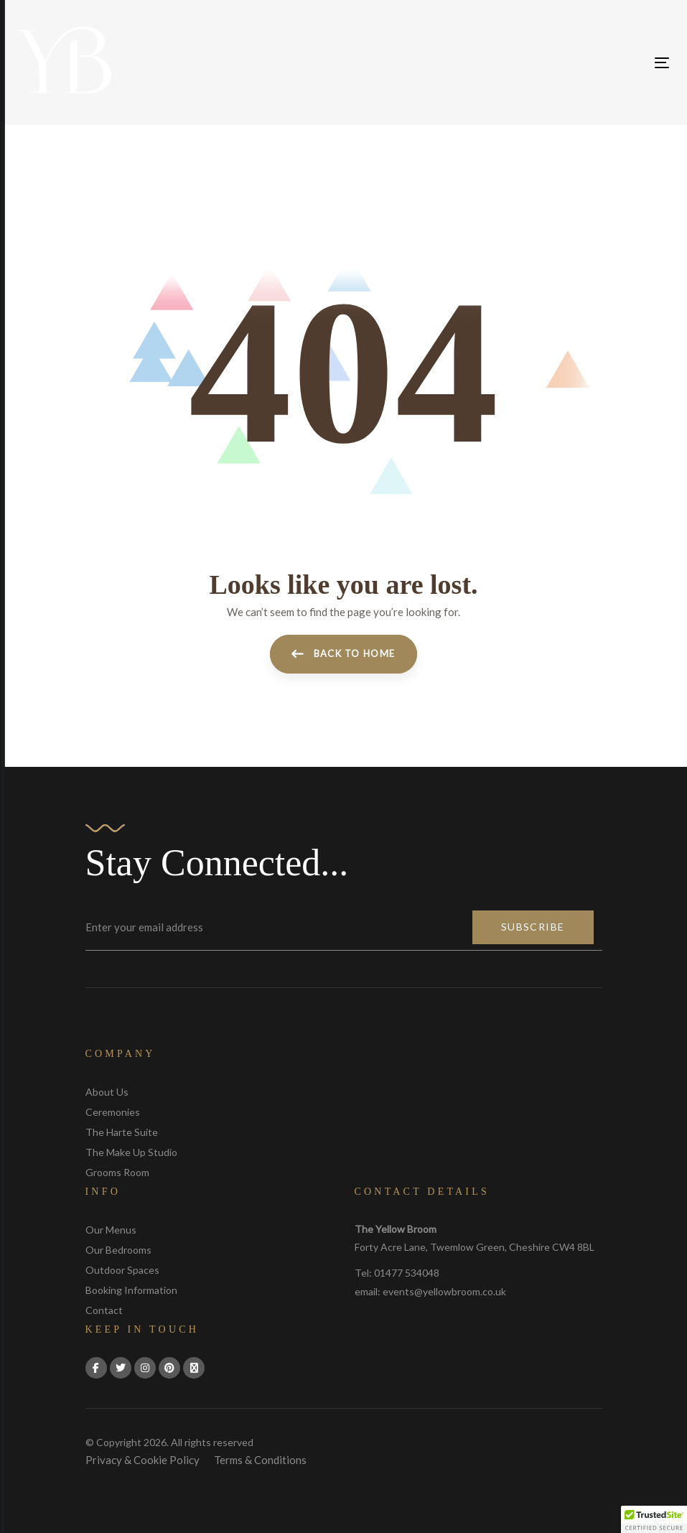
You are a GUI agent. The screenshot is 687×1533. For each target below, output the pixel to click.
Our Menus (110, 1230)
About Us (106, 1092)
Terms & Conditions (260, 1459)
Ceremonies (112, 1112)
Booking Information (131, 1290)
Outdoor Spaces (122, 1270)
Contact (104, 1310)
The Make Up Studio (131, 1152)
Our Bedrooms (118, 1250)
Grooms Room (117, 1172)
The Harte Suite (121, 1132)
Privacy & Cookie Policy (142, 1459)
